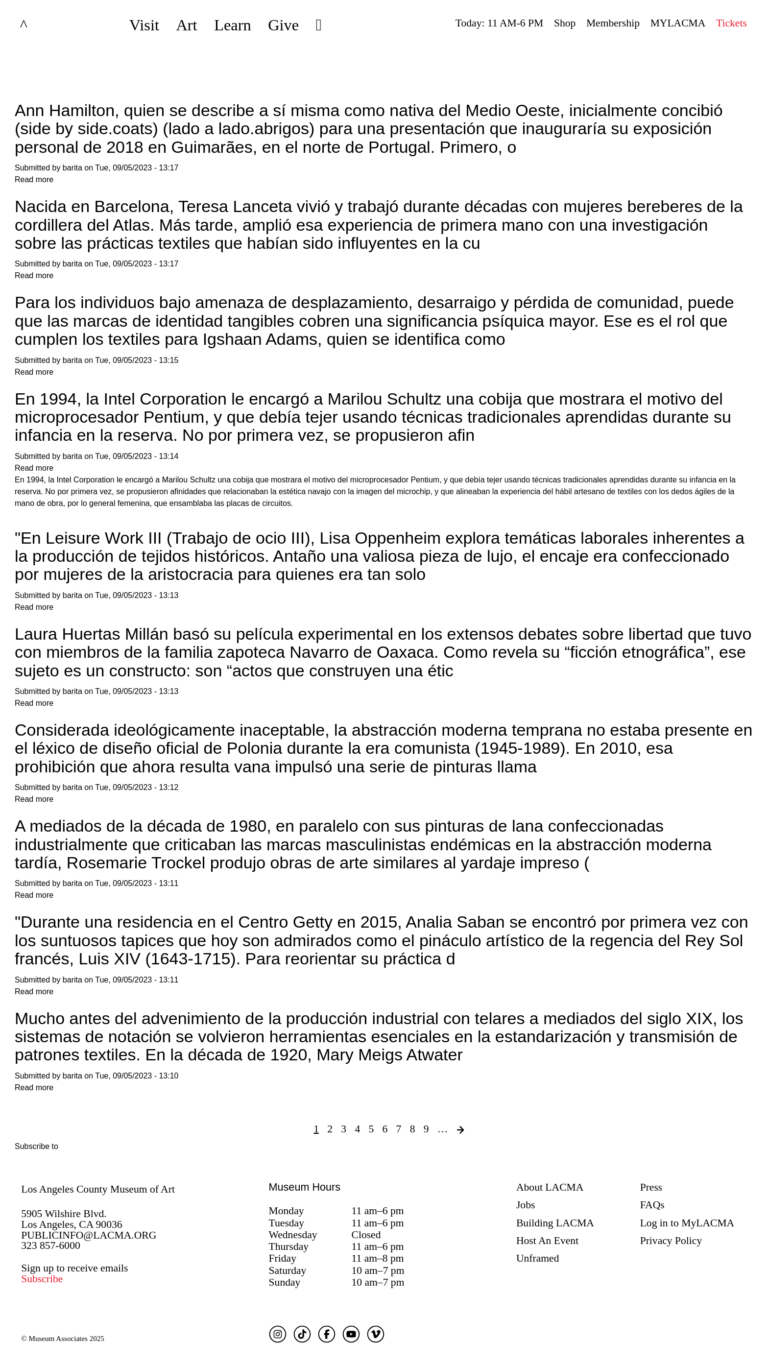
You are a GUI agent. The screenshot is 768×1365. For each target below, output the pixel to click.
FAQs (652, 1205)
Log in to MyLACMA (687, 1223)
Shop (565, 23)
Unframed (537, 1258)
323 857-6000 (50, 1245)
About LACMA (549, 1187)
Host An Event (547, 1240)
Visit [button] (144, 25)
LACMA (49, 25)
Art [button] (186, 25)
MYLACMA (678, 23)
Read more (34, 179)
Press (651, 1187)
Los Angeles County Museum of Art (98, 1189)
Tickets (731, 23)
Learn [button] (232, 25)
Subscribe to (36, 1146)
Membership (613, 23)
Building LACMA (555, 1223)
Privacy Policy (671, 1240)
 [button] (319, 25)
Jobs (525, 1205)
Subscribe (42, 1279)
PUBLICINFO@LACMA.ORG (88, 1235)
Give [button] (283, 25)
